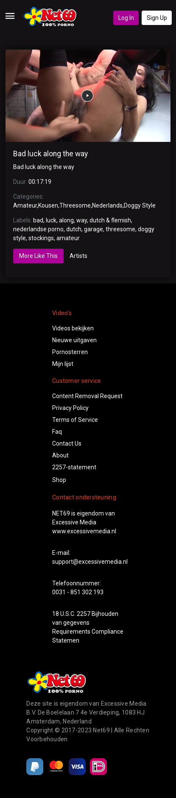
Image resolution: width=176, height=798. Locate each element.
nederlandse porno (38, 229)
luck (51, 220)
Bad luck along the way (50, 154)
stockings (41, 238)
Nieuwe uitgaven (74, 340)
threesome (120, 229)
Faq (57, 431)
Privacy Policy (70, 408)
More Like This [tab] (38, 255)
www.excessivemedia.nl (84, 531)
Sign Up (157, 17)
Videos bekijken (73, 328)
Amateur (25, 205)
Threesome (75, 205)
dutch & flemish (110, 220)
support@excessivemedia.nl (90, 561)
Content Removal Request (87, 396)
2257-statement (74, 467)
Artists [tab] (78, 255)
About (60, 455)
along (66, 220)
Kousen (48, 205)
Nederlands (107, 205)
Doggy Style (140, 205)
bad (38, 220)
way (81, 220)
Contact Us (66, 443)
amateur (68, 238)
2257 (83, 613)
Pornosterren (70, 352)
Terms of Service (75, 419)
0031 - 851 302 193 (77, 592)
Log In (126, 17)
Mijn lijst (62, 363)
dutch (73, 229)
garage (93, 229)
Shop (59, 480)
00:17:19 (39, 181)
